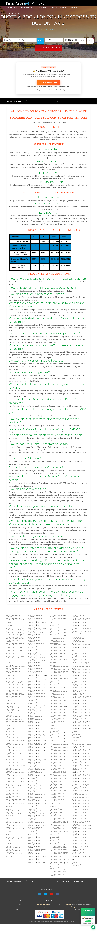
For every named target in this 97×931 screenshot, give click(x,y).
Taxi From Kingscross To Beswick (15, 674)
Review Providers (26, 7)
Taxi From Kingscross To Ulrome (81, 761)
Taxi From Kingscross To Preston (59, 821)
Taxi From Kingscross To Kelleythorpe (35, 808)
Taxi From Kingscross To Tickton (81, 749)
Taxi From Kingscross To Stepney (81, 696)
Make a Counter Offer (48, 82)
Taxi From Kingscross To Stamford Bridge (79, 693)
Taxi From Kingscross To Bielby (15, 681)
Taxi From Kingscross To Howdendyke (35, 789)
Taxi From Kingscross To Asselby (15, 637)
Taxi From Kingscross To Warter (81, 774)
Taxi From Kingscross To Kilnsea (37, 815)
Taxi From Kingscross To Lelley (37, 856)
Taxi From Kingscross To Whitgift (81, 821)
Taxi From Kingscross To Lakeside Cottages (35, 844)
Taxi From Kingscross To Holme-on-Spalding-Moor (37, 770)
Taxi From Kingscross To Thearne (81, 728)
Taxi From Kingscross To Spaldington (79, 685)
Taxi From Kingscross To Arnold (15, 634)
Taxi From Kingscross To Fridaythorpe (35, 640)
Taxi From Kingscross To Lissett (37, 862)
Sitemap (54, 907)
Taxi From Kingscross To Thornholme (79, 736)
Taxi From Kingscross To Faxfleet (37, 621)
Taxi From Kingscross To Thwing (81, 744)
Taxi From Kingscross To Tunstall (81, 759)
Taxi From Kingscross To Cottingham (13, 783)
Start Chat (88, 920)
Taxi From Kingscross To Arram (15, 635)
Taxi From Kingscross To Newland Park (57, 718)
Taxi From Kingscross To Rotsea (59, 852)
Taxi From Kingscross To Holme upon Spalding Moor (37, 767)
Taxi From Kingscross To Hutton (37, 803)
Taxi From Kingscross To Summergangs (79, 704)
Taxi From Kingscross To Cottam (15, 781)
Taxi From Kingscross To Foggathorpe (35, 630)
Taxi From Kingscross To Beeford (15, 656)
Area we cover (13, 13)
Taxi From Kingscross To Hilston (37, 759)
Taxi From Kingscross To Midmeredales (57, 689)
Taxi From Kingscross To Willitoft (81, 830)
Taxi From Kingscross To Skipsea (81, 652)
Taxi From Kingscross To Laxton (37, 849)
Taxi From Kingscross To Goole (37, 674)
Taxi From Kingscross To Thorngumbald (79, 733)
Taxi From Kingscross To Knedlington (35, 841)
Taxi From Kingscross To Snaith (81, 662)
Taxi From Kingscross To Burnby (15, 737)
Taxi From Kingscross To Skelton (81, 644)
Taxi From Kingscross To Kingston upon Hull (35, 827)
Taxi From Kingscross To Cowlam (15, 786)
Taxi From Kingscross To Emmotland (13, 848)
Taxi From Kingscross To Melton (59, 678)
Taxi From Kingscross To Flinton (37, 628)
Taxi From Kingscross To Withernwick (79, 844)
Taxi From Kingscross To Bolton (15, 693)
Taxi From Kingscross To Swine (81, 721)
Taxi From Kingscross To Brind (14, 719)
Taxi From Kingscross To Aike (14, 618)
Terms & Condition (45, 907)
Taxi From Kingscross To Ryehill (59, 862)
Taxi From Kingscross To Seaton (81, 631)
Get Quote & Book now (48, 48)
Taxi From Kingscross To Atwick (15, 638)
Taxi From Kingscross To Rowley (59, 855)
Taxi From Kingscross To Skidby (81, 647)
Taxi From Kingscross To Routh (59, 853)
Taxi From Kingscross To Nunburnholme (57, 766)
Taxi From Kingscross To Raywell (59, 831)
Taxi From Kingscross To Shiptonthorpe (79, 636)
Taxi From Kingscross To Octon (59, 771)
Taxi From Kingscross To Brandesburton (13, 702)
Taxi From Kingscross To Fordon (37, 633)
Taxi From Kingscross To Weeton (81, 786)
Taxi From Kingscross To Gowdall (37, 675)
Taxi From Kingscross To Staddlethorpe (79, 690)
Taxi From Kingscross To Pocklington (57, 810)
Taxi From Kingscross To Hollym (37, 762)
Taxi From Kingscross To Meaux (59, 671)
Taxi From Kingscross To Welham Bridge (79, 788)
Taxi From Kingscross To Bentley (15, 666)
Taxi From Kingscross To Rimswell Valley (57, 836)
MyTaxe (70, 921)
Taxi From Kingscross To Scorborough (79, 623)
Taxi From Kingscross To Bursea (15, 738)
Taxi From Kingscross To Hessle (37, 743)
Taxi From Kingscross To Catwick (15, 765)
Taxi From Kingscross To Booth (15, 694)
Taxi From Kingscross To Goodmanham (35, 671)
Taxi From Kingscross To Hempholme (35, 738)
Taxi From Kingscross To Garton (37, 660)
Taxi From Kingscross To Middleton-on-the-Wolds (57, 686)
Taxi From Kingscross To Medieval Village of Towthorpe (59, 673)
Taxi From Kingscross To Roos (58, 847)
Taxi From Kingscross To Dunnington (13, 805)
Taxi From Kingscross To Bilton (15, 683)
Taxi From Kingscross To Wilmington (79, 832)
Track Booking (12, 7)
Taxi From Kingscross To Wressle (81, 855)
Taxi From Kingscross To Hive (36, 761)
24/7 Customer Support (14, 101)
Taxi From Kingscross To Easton (15, 828)
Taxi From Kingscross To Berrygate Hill (13, 668)
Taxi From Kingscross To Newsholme (57, 727)
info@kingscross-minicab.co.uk (39, 101)
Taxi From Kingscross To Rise (58, 844)
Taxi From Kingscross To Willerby (81, 828)
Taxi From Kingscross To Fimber (37, 622)
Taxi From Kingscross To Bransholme (13, 705)
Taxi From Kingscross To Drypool (15, 803)
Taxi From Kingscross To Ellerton (15, 837)
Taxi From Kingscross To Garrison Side (35, 652)
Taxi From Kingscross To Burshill (15, 740)
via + (40, 41)
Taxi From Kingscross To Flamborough (35, 626)
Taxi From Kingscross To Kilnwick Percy (35, 817)
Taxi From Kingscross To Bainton (15, 643)
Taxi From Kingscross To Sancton (59, 869)
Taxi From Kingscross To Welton (81, 790)
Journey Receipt (42, 7)
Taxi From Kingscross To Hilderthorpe (35, 757)
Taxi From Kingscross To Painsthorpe (57, 799)
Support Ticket (78, 101)
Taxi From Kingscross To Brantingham (13, 708)
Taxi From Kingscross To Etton (14, 853)
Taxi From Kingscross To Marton (59, 669)
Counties (73, 7)
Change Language (58, 7)
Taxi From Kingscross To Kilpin (37, 825)
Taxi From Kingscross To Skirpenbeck (79, 657)
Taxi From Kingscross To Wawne (81, 780)
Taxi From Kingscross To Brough (15, 727)
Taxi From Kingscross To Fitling (37, 624)
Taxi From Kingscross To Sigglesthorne (79, 639)
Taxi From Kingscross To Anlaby (15, 633)
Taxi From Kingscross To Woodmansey (79, 852)
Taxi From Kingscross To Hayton (37, 734)
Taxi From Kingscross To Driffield (15, 799)
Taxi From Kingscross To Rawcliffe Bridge (57, 826)
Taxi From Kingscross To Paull (58, 808)
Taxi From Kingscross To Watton (81, 778)
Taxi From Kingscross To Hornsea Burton (35, 777)
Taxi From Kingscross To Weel (80, 784)
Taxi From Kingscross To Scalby (81, 618)
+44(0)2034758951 (64, 101)
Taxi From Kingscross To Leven (37, 858)
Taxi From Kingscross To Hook (36, 775)
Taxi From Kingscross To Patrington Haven (57, 802)
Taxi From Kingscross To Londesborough (57, 642)
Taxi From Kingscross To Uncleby (81, 762)
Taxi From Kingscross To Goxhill (37, 680)
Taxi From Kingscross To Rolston (59, 846)
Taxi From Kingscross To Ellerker (15, 836)
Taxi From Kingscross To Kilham (37, 814)
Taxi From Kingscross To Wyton (81, 856)
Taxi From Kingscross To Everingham (13, 855)
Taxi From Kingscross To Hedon (37, 736)
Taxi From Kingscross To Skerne (81, 646)
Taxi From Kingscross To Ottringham (57, 782)
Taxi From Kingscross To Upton (81, 764)
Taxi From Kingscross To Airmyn (15, 619)
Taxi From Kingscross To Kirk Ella (37, 836)
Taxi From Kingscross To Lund (58, 659)
